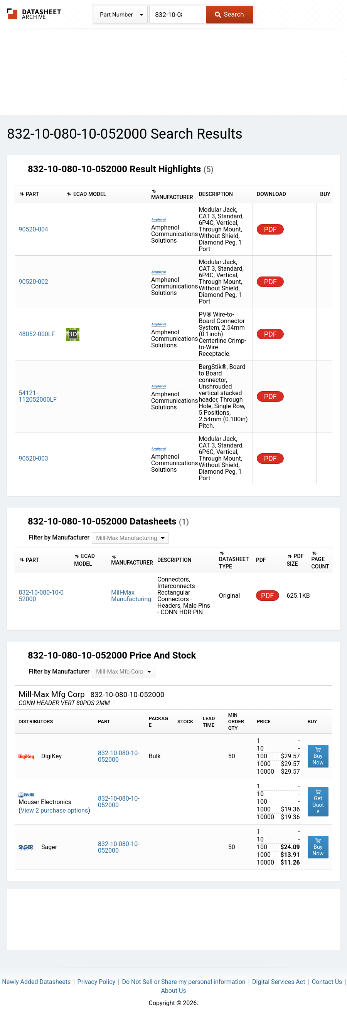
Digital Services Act (278, 981)
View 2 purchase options (54, 810)
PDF (270, 229)
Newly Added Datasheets (36, 981)
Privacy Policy (96, 981)
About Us (173, 990)
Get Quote (318, 802)
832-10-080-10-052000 (119, 756)
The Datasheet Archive (34, 13)
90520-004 (33, 229)
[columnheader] (38, 194)
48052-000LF (37, 334)
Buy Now (318, 756)
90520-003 (33, 458)
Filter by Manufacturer (59, 537)
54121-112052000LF (38, 396)
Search (229, 14)
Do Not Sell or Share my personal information (183, 981)
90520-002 (33, 281)
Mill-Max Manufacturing (131, 596)
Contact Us (327, 981)
